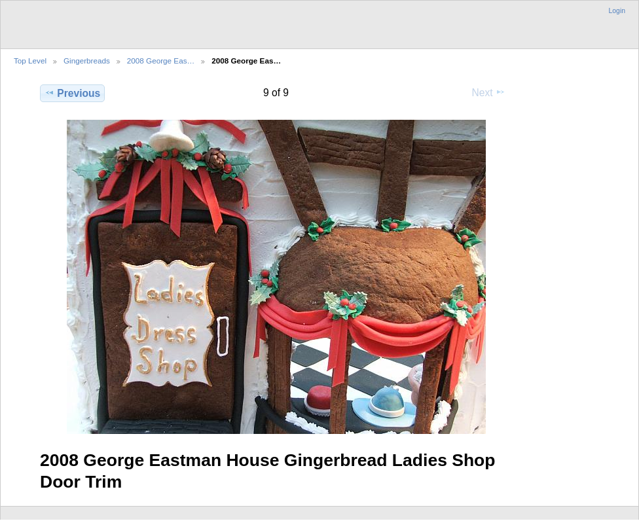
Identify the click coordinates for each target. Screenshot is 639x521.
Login (617, 10)
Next (488, 92)
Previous (72, 93)
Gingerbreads (87, 60)
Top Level (30, 60)
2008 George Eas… (160, 60)
